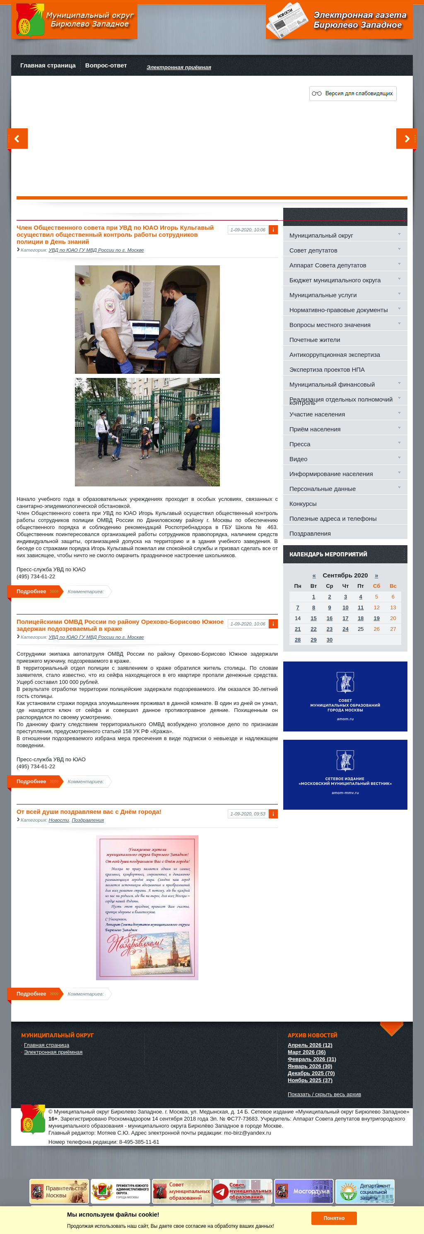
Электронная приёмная (53, 1052)
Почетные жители (314, 339)
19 (376, 618)
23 (329, 629)
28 (298, 640)
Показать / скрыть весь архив (324, 1094)
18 (361, 618)
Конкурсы (303, 503)
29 (313, 640)
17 (345, 618)
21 (298, 629)
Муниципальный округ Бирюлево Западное (74, 20)
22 (313, 629)
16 (329, 618)
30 (329, 640)
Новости (59, 820)
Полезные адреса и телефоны (333, 518)
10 (345, 607)
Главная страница (48, 65)
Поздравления (88, 820)
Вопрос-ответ (106, 65)
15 (313, 618)
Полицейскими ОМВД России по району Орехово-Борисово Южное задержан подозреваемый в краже (120, 625)
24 (345, 629)
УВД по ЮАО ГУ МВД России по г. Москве (96, 250)
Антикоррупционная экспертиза (334, 354)
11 (361, 607)
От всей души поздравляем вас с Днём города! (89, 811)
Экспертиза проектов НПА (327, 369)
